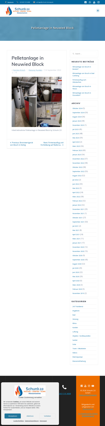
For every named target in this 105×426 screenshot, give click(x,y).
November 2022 (78, 163)
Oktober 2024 (77, 108)
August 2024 (76, 117)
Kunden (39, 70)
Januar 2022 (76, 205)
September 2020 (78, 260)
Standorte (10, 2)
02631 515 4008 (64, 393)
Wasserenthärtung (79, 361)
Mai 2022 (75, 188)
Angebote (75, 311)
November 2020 (78, 251)
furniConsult (88, 409)
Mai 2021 (75, 230)
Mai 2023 (75, 138)
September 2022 (78, 171)
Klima (74, 323)
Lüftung (75, 332)
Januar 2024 (76, 121)
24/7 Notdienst (77, 306)
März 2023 (76, 146)
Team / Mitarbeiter (79, 348)
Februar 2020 (77, 289)
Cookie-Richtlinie (18, 421)
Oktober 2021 (77, 218)
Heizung (32, 70)
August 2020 (76, 264)
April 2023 (76, 142)
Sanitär (74, 340)
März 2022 (76, 197)
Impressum (43, 421)
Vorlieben (47, 416)
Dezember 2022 (78, 159)
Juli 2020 (75, 268)
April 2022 (76, 192)
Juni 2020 (75, 272)
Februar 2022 (77, 201)
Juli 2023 (75, 129)
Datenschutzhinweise (88, 395)
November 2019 (78, 293)
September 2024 (78, 113)
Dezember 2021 (78, 209)
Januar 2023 (76, 155)
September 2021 (78, 222)
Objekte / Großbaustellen (81, 336)
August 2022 (76, 176)
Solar (74, 344)
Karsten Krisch (19, 70)
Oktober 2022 (77, 167)
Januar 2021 (76, 243)
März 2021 (76, 239)
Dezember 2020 (78, 247)
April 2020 (76, 281)
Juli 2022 (75, 180)
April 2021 (76, 234)
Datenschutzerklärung (32, 421)
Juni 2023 (75, 134)
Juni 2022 (75, 184)
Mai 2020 (75, 276)
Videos (74, 353)
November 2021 (78, 213)
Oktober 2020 (77, 255)
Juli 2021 (75, 226)
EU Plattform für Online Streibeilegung (88, 415)
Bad (73, 315)
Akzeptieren (12, 416)
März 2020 (76, 285)
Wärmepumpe (77, 357)
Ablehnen (30, 416)
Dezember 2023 (78, 125)
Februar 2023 (77, 150)
